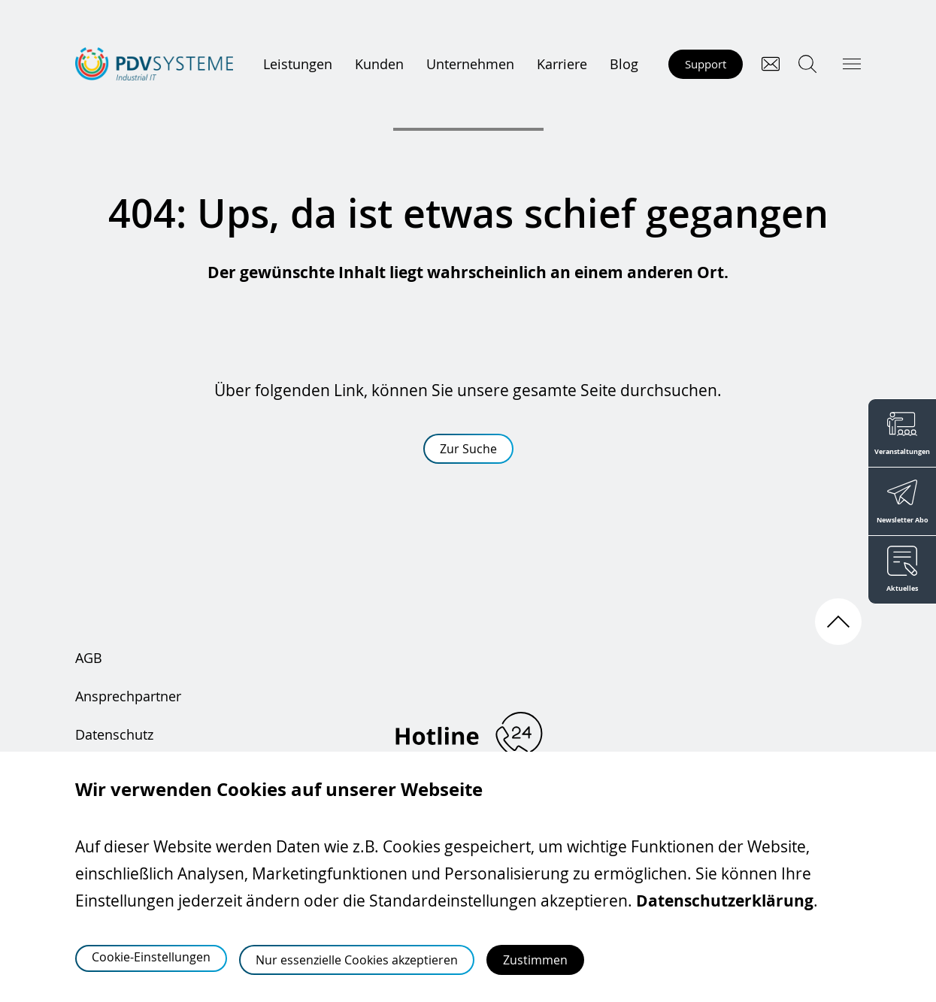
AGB (88, 658)
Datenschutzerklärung (724, 901)
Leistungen (297, 64)
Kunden (379, 64)
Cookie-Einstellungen (151, 957)
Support (705, 63)
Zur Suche (468, 448)
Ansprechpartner (128, 696)
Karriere (562, 64)
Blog (624, 64)
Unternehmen (470, 64)
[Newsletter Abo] (902, 501)
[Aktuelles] (902, 570)
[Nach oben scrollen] (838, 621)
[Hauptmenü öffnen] (852, 64)
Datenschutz (114, 734)
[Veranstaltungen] (902, 432)
